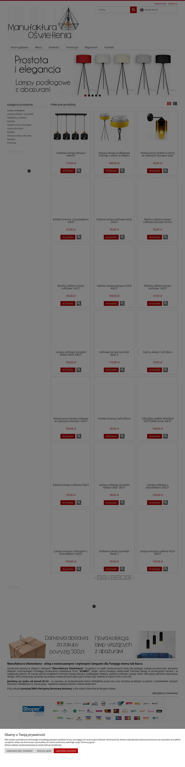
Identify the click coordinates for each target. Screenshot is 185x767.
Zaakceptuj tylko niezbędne (20, 751)
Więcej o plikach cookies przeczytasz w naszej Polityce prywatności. (33, 744)
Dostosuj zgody (44, 751)
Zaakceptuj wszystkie (66, 751)
